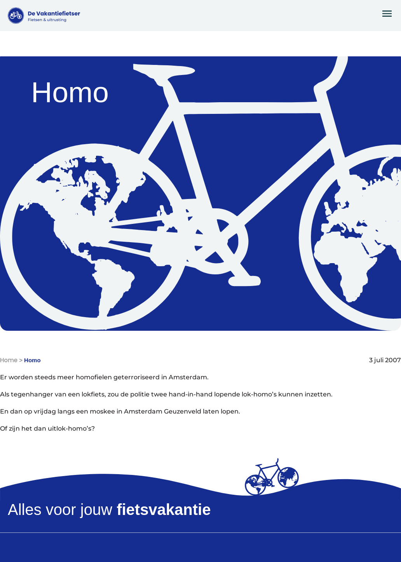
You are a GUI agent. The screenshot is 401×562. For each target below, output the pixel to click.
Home (8, 360)
